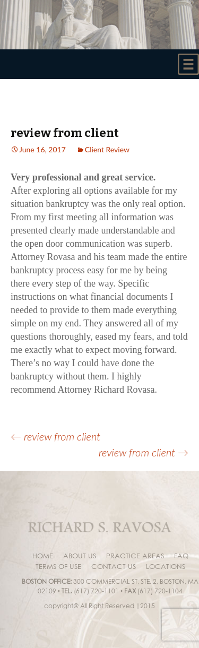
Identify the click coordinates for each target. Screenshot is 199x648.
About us (79, 555)
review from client (55, 436)
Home (42, 555)
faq (181, 555)
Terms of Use (58, 566)
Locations (165, 566)
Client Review (107, 149)
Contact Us (113, 566)
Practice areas (135, 555)
